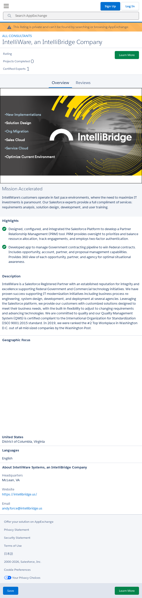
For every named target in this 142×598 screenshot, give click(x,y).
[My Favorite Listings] (5, 7)
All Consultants (17, 36)
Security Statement (17, 537)
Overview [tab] (60, 82)
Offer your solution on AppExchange (29, 521)
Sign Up (110, 6)
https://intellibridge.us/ (19, 494)
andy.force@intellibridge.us (22, 508)
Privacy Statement (16, 529)
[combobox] (71, 16)
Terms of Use (13, 545)
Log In (130, 6)
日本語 (8, 553)
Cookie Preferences (17, 569)
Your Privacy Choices (22, 577)
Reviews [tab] (83, 82)
